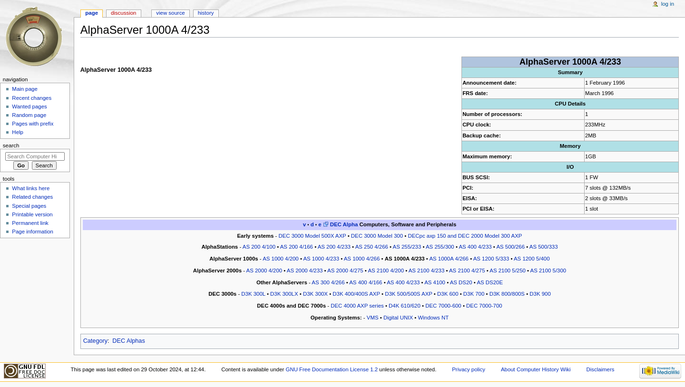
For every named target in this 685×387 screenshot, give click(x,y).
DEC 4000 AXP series (357, 306)
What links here (30, 188)
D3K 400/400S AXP (356, 294)
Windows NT (433, 317)
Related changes (32, 197)
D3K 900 (539, 294)
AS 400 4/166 (365, 282)
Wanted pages (29, 106)
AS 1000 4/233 (321, 258)
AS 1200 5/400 (532, 258)
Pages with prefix (32, 123)
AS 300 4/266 (328, 282)
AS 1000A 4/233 (405, 258)
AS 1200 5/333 (491, 258)
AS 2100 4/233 (427, 270)
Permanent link (30, 223)
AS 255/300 (440, 247)
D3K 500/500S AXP (408, 294)
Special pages (29, 206)
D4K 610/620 (405, 306)
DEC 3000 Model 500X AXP (312, 236)
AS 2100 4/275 (467, 270)
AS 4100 (434, 282)
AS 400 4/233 (475, 247)
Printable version (32, 214)
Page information (32, 231)
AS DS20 (461, 282)
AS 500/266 (510, 247)
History (206, 13)
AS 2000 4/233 (305, 270)
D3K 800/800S (507, 294)
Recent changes (31, 98)
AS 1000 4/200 (281, 258)
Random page (29, 115)
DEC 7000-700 (484, 306)
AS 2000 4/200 (264, 270)
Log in (667, 4)
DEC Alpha (344, 224)
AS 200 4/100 (259, 247)
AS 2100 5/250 (507, 270)
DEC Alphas (128, 341)
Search (11, 145)
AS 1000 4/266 (362, 258)
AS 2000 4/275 (345, 270)
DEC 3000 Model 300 (377, 236)
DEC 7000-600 (443, 306)
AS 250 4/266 (371, 247)
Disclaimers (600, 369)
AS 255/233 (407, 247)
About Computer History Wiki (536, 369)
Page (91, 13)
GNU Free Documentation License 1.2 (332, 369)
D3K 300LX (284, 294)
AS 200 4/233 (334, 247)
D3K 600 (447, 294)
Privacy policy (468, 369)
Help (17, 132)
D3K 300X (315, 294)
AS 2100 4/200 (386, 270)
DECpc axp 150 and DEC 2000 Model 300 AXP (465, 236)
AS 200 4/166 (296, 247)
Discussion (123, 13)
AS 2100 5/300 (548, 270)
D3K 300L (253, 294)
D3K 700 (473, 294)
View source (170, 13)
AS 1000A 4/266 (449, 258)
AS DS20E (490, 282)
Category (95, 341)
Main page (25, 89)
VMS (373, 317)
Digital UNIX (398, 317)
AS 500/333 (543, 247)
